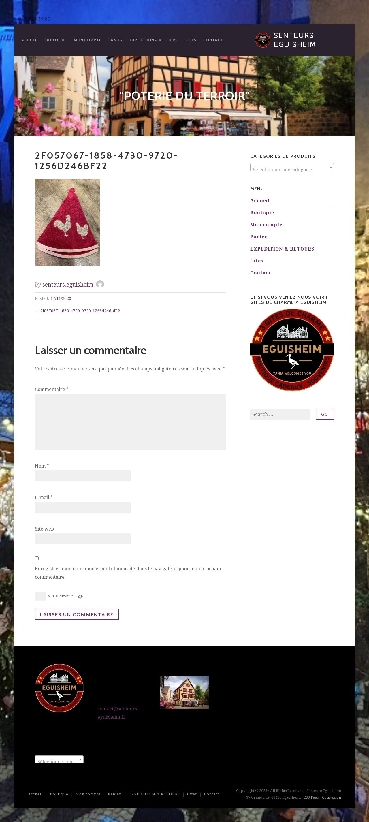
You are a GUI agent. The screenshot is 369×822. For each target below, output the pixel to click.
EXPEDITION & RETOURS (154, 40)
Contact (213, 40)
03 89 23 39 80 (34, 19)
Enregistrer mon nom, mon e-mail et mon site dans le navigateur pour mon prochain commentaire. (128, 573)
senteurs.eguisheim (67, 284)
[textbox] (292, 169)
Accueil (30, 40)
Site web (44, 529)
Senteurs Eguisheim (295, 40)
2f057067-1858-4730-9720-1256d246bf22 (80, 311)
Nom (42, 466)
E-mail (44, 497)
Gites (190, 40)
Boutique (56, 40)
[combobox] (292, 167)
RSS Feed (311, 797)
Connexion (331, 797)
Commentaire (52, 389)
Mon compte (87, 40)
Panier (115, 40)
